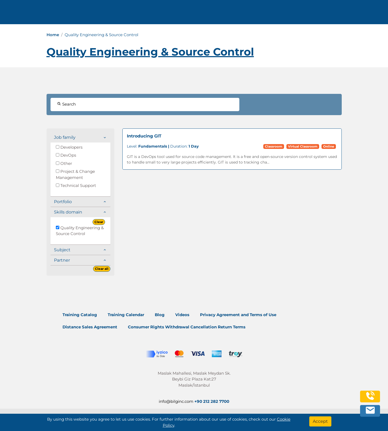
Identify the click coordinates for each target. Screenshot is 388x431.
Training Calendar (126, 314)
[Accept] (320, 421)
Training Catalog (79, 314)
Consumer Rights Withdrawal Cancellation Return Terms (186, 326)
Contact (300, 13)
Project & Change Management (75, 174)
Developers (69, 147)
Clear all (102, 269)
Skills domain (68, 212)
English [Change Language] (343, 13)
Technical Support (76, 185)
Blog (160, 314)
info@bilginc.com (144, 13)
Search (66, 104)
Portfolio (63, 201)
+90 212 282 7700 (99, 13)
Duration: (163, 146)
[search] (366, 14)
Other (64, 163)
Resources (270, 13)
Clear (98, 222)
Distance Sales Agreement (89, 326)
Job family (65, 137)
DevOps (66, 155)
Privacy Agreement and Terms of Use (238, 314)
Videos (182, 314)
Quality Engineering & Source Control (80, 230)
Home (53, 34)
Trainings (200, 13)
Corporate (234, 13)
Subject (62, 249)
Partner (62, 260)
